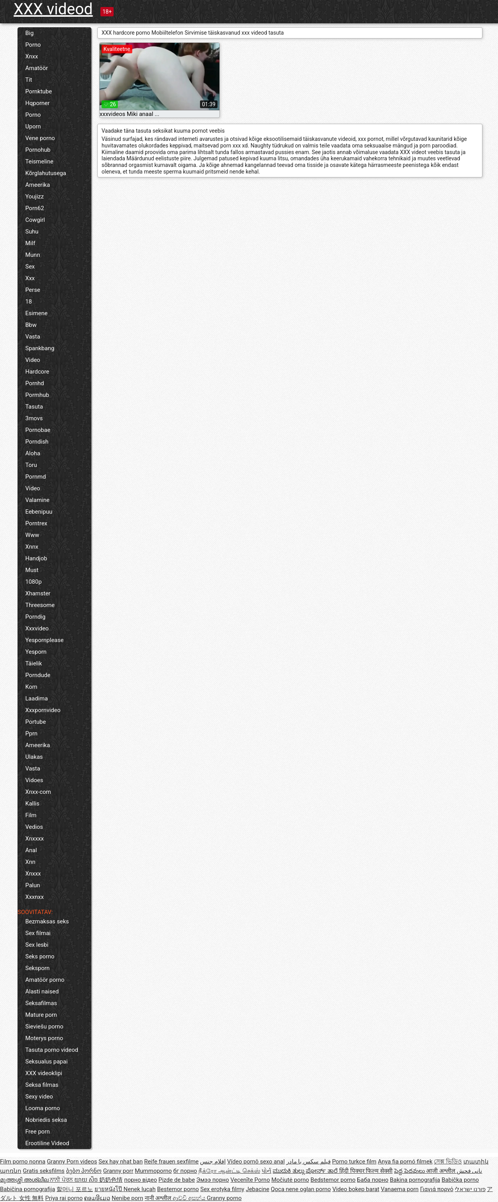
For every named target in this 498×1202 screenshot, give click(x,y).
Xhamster (38, 593)
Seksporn (37, 968)
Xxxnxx (34, 896)
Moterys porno (44, 1038)
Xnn (30, 861)
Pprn (31, 733)
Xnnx (31, 546)
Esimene (36, 313)
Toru (31, 465)
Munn (32, 254)
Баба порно (373, 1179)
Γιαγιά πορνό (437, 1189)
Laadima (36, 698)
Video (32, 359)
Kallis (32, 803)
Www (32, 535)
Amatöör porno (45, 979)
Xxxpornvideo (43, 710)
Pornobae (37, 429)
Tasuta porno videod (51, 1049)
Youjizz (34, 196)
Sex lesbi (36, 944)
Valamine (37, 500)
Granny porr (118, 1170)
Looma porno (42, 1108)
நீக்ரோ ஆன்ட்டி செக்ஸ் (229, 1170)
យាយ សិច (86, 1179)
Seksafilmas (41, 1003)
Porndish (36, 441)
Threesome (39, 605)
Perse (32, 289)
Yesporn (36, 651)
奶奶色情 (111, 1179)
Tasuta (34, 406)
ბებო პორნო (84, 1170)
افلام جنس (213, 1161)
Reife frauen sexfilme (171, 1161)
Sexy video (39, 1096)
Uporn (33, 126)
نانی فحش (469, 1170)
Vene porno (40, 138)
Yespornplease (44, 640)
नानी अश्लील (159, 1198)
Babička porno (460, 1179)
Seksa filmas (41, 1084)
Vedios (34, 826)
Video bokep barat (355, 1189)
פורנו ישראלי (470, 1189)
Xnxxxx (34, 838)
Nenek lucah (140, 1189)
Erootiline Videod (47, 1143)
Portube (35, 721)
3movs (34, 418)
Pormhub (37, 394)
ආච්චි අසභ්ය (190, 1198)
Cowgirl (35, 219)
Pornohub (38, 149)
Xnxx (31, 56)
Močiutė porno (290, 1179)
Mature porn (41, 1014)
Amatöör (36, 68)
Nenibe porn (127, 1198)
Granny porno (224, 1198)
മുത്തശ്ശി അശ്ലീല (25, 1179)
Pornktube (38, 91)
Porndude (37, 675)
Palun (32, 885)
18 (28, 301)
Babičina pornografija (27, 1189)
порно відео (140, 1179)
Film (31, 815)
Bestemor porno (178, 1189)
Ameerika (37, 184)
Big (29, 33)
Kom (31, 686)
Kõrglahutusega (45, 173)
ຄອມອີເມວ (97, 1198)
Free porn (37, 1131)
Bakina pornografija (415, 1179)
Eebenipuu (39, 511)
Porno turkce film (354, 1161)
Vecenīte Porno (250, 1179)
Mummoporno (153, 1170)
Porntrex (36, 523)
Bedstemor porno (333, 1179)
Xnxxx (33, 873)
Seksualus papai (46, 1061)
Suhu (32, 231)
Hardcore (37, 371)
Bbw (31, 324)
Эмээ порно (212, 1179)
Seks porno (39, 956)
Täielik (33, 663)
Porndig (35, 616)
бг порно (185, 1170)
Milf (30, 243)
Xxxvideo (37, 628)
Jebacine (258, 1189)
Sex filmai (38, 933)
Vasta (32, 336)
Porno (33, 44)
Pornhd (34, 383)
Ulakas (34, 756)
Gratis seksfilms (44, 1170)
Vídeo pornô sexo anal (256, 1161)
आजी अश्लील (441, 1170)
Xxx (30, 278)
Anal (31, 850)
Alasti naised (42, 991)
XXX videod (53, 9)
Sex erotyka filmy (222, 1189)
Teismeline (39, 161)
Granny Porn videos (72, 1161)
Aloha (32, 453)
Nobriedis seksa (46, 1119)
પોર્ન (266, 1170)
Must (32, 570)
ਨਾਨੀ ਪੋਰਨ (62, 1179)
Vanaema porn (400, 1189)
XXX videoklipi (43, 1073)
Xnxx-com (38, 791)
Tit (28, 79)
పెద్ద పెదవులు (410, 1170)
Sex (30, 266)
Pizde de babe (176, 1179)
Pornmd (35, 476)
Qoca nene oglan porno (301, 1189)
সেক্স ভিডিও (448, 1161)
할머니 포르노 (74, 1189)
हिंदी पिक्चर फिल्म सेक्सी (366, 1170)
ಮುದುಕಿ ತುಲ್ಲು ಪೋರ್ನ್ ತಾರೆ (306, 1170)
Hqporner (37, 103)
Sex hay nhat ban (120, 1161)
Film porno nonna (23, 1161)
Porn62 (34, 208)
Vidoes (34, 780)
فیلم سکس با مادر (308, 1161)
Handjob (36, 558)
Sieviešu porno (44, 1026)
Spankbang (39, 348)
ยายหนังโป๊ (109, 1189)
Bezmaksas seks (47, 921)
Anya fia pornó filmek (405, 1161)
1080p (33, 581)
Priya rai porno (63, 1198)
